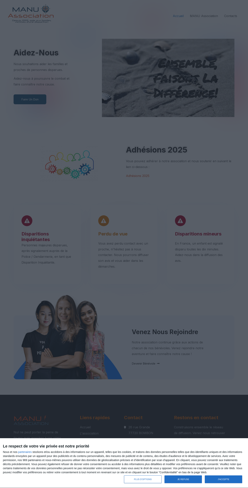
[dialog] (124, 463)
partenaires (25, 452)
